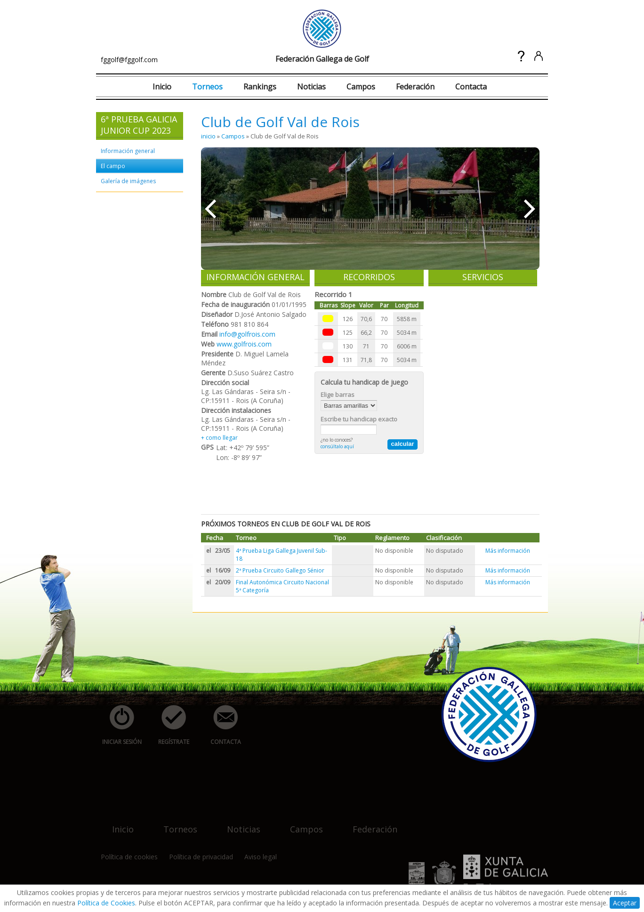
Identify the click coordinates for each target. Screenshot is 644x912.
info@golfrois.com (247, 334)
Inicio (162, 86)
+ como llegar (219, 438)
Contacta (471, 86)
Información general (128, 151)
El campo (113, 166)
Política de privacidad (201, 856)
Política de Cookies (106, 902)
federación (369, 823)
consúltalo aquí (337, 446)
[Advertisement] (372, 484)
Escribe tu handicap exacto (359, 419)
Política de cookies (129, 856)
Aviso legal (260, 856)
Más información (507, 551)
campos (301, 823)
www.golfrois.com (244, 343)
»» (530, 208)
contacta (220, 725)
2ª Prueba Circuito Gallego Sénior (280, 570)
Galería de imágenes (128, 181)
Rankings (259, 86)
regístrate (168, 725)
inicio (208, 136)
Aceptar (624, 902)
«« (210, 208)
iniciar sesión (119, 725)
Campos (360, 86)
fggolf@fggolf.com (129, 59)
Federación (415, 86)
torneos (174, 823)
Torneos (207, 86)
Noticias (311, 86)
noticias (238, 823)
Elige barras (337, 394)
